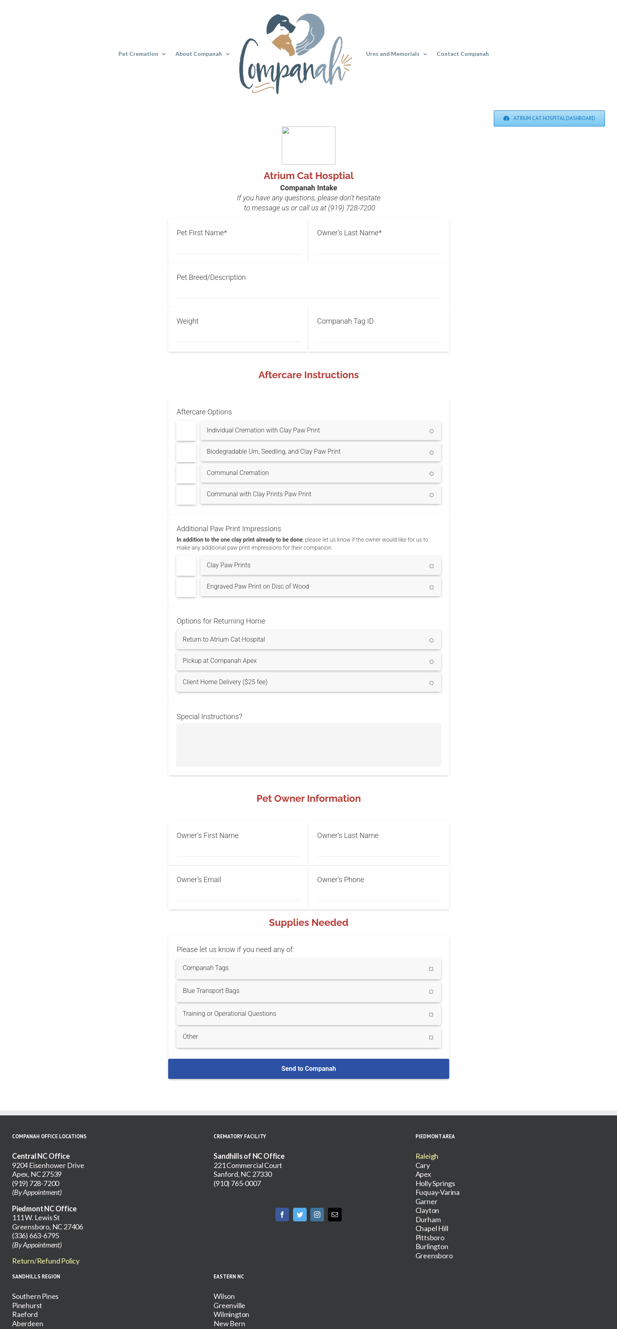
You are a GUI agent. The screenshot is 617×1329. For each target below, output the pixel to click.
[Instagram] (317, 1214)
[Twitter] (300, 1214)
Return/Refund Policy (45, 1260)
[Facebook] (282, 1214)
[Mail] (335, 1214)
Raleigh (427, 1156)
